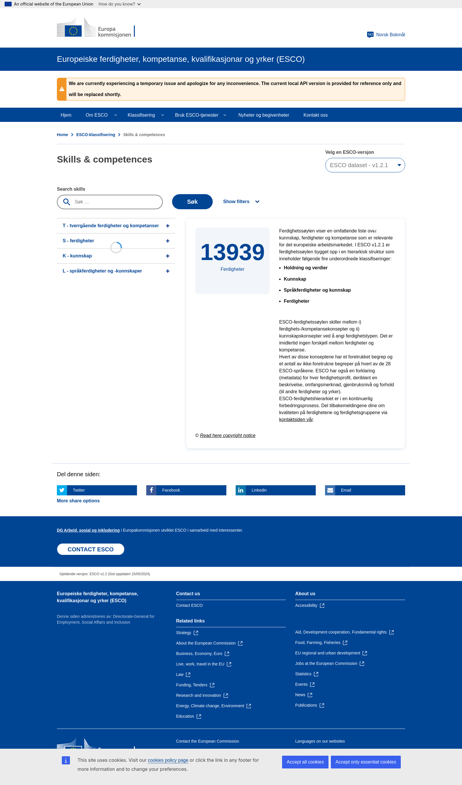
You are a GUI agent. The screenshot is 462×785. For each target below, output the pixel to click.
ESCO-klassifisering (95, 134)
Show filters (236, 201)
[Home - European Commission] (99, 27)
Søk (192, 201)
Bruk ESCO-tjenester (196, 115)
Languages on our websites (320, 741)
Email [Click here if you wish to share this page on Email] (346, 490)
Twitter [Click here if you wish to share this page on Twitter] (79, 490)
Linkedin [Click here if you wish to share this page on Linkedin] (259, 490)
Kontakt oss (316, 115)
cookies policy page (168, 760)
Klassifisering (141, 115)
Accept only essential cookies (365, 761)
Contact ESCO (189, 605)
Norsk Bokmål (386, 34)
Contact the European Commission (207, 741)
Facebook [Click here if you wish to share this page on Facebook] (171, 490)
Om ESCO (97, 115)
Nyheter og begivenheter (264, 115)
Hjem (66, 115)
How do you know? (120, 3)
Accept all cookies (305, 761)
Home (62, 134)
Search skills (71, 189)
